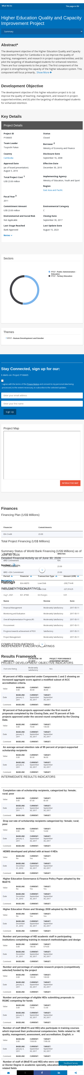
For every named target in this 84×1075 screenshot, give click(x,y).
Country (8, 153)
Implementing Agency (55, 176)
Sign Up (10, 411)
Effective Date (50, 163)
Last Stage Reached (14, 225)
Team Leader (11, 143)
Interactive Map (70, 483)
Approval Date (11, 163)
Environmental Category (56, 206)
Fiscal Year (10, 196)
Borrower (49, 143)
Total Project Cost (14, 177)
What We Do (7, 6)
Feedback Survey (71, 1063)
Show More (44, 72)
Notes (7, 235)
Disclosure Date (51, 153)
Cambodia (8, 157)
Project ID (9, 133)
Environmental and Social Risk (19, 216)
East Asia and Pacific (53, 190)
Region (47, 186)
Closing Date (50, 216)
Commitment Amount (15, 206)
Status (46, 133)
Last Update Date (52, 225)
